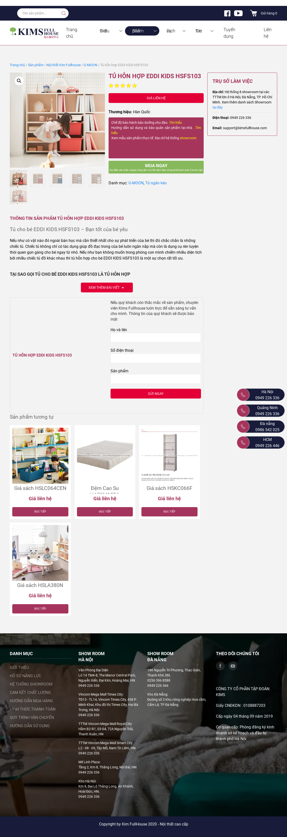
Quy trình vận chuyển (32, 717)
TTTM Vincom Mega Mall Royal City (105, 724)
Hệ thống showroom (31, 684)
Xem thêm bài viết (106, 288)
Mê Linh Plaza (89, 762)
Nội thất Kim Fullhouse (63, 65)
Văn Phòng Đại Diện (93, 670)
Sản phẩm (145, 30)
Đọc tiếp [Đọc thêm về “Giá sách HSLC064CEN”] (40, 511)
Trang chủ (71, 33)
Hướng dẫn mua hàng (31, 701)
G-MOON (90, 65)
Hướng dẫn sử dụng (30, 726)
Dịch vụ (177, 30)
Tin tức (205, 30)
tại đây (217, 107)
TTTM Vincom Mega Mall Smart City (105, 743)
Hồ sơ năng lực (25, 676)
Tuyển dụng (229, 33)
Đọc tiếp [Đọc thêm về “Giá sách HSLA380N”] (40, 608)
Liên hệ (268, 33)
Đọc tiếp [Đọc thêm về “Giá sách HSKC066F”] (169, 511)
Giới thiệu (111, 30)
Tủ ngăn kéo (156, 183)
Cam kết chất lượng (30, 692)
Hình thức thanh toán (32, 709)
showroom (188, 138)
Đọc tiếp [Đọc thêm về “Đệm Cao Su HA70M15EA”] (105, 511)
